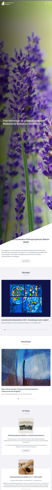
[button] (4, 329)
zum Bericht (26, 450)
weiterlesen (26, 261)
